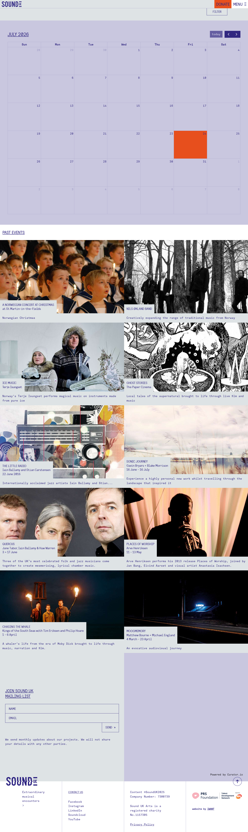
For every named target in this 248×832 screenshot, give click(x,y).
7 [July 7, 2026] (106, 78)
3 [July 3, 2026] (205, 50)
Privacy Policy (142, 824)
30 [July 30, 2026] (171, 161)
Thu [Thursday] (157, 44)
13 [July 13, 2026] (71, 106)
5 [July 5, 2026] (39, 78)
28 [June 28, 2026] (38, 50)
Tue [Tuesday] (90, 44)
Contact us (75, 792)
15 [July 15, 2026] (138, 106)
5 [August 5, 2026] (139, 189)
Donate (223, 4)
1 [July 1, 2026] (139, 50)
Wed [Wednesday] (123, 44)
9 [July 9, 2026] (172, 78)
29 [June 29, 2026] (71, 50)
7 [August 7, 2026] (205, 189)
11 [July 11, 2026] (238, 78)
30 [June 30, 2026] (105, 50)
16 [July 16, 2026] (171, 106)
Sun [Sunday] (24, 44)
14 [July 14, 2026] (105, 106)
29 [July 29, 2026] (138, 161)
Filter (217, 12)
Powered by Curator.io (226, 774)
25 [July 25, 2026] (238, 133)
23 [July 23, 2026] (171, 133)
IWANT (210, 809)
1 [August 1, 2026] (239, 161)
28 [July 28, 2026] (105, 161)
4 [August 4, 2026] (106, 189)
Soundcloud (76, 815)
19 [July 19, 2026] (38, 133)
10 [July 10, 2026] (204, 78)
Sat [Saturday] (223, 44)
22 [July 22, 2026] (138, 133)
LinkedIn (75, 810)
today (216, 34)
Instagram (76, 806)
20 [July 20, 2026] (71, 133)
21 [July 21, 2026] (105, 133)
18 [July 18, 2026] (238, 106)
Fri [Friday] (190, 44)
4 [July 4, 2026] (239, 50)
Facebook (75, 802)
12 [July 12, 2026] (38, 106)
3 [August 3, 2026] (72, 189)
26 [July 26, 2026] (38, 161)
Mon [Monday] (57, 44)
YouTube (74, 819)
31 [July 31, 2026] (204, 161)
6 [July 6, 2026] (72, 78)
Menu (238, 4)
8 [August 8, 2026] (239, 189)
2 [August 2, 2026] (39, 189)
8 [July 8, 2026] (139, 78)
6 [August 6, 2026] (172, 189)
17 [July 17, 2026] (204, 106)
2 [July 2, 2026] (172, 50)
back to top (237, 781)
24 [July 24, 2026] (204, 133)
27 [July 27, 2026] (71, 161)
